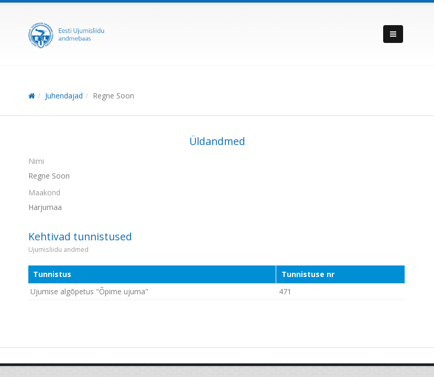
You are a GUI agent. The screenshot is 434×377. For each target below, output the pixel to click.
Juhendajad (64, 96)
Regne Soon (113, 96)
